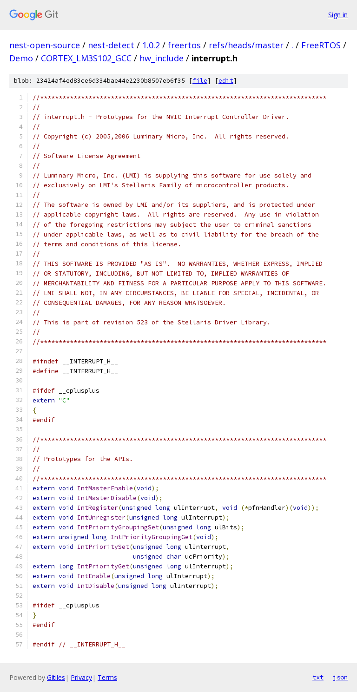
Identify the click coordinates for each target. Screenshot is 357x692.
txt (318, 677)
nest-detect (111, 45)
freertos (184, 45)
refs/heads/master (246, 45)
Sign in (338, 14)
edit (225, 81)
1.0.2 (151, 45)
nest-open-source (44, 45)
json (340, 677)
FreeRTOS (321, 45)
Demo (21, 58)
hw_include (161, 58)
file (199, 81)
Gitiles (56, 677)
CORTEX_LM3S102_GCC (86, 58)
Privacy (81, 677)
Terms (107, 677)
